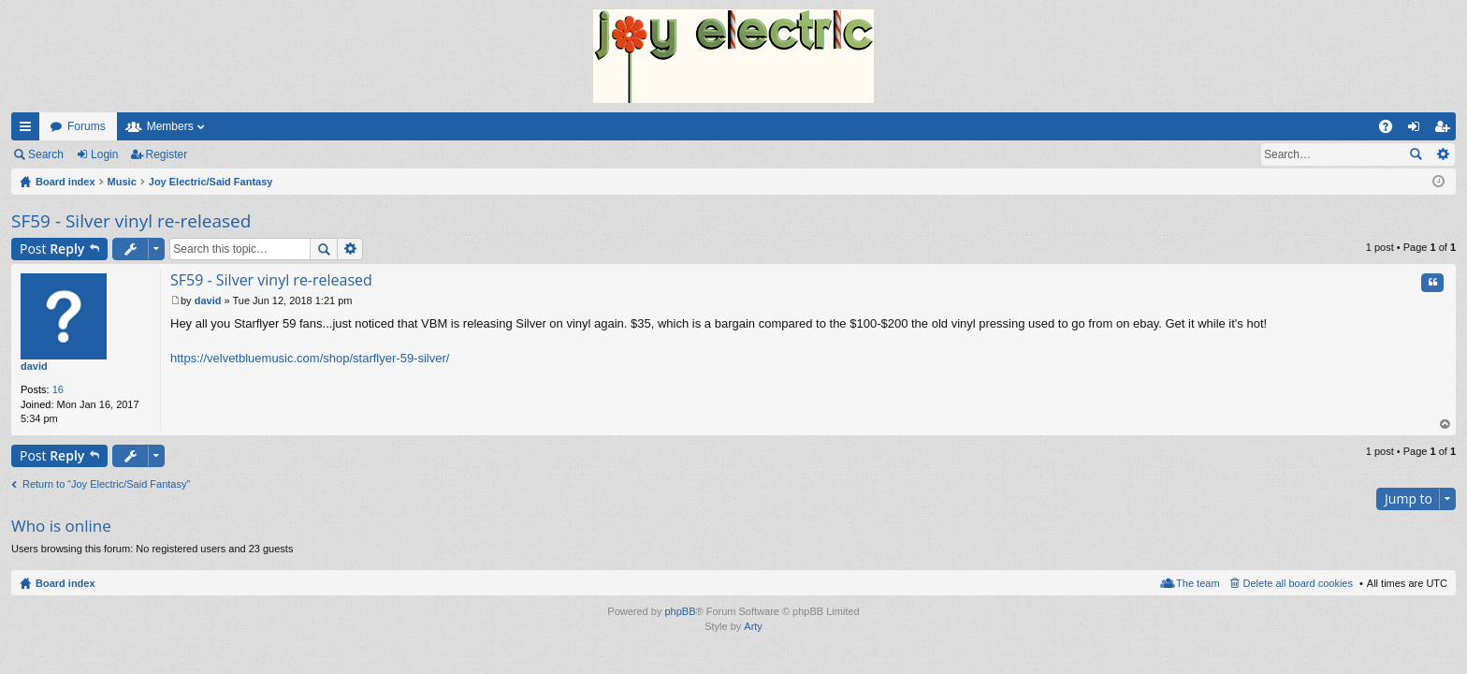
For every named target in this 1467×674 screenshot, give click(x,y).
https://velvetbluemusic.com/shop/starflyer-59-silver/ (309, 358)
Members (170, 126)
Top (1445, 424)
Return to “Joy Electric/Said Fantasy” (106, 484)
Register (167, 154)
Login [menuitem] (1418, 130)
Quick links (29, 130)
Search (46, 154)
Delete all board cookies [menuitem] (1298, 583)
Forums (86, 126)
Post (52, 248)
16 (58, 389)
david (34, 366)
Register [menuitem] (1446, 130)
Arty (753, 626)
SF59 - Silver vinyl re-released (131, 221)
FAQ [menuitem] (1392, 130)
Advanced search (1442, 154)
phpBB (679, 611)
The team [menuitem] (1197, 583)
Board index (65, 583)
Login (104, 154)
